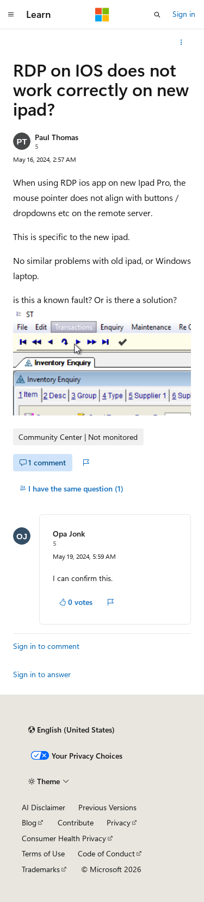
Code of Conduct (106, 853)
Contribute (76, 822)
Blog (29, 822)
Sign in (183, 14)
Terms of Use (43, 853)
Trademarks (41, 869)
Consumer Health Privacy (64, 838)
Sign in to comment (46, 646)
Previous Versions (107, 807)
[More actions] (181, 42)
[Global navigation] (11, 14)
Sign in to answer (42, 674)
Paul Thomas (56, 137)
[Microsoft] (102, 15)
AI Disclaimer (43, 807)
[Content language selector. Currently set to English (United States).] (71, 730)
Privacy (119, 822)
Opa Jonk (69, 533)
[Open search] (157, 14)
